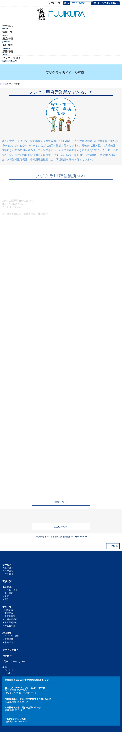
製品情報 (7, 40)
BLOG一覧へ (61, 526)
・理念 (5, 599)
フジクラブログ (11, 59)
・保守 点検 (7, 570)
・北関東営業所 (9, 619)
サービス (7, 27)
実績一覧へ (61, 502)
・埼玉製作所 (8, 626)
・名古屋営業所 (9, 622)
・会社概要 (7, 593)
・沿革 (5, 596)
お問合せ (6, 656)
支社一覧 (6, 607)
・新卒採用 (7, 639)
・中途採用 (7, 642)
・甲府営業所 (8, 616)
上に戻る (113, 546)
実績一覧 (7, 33)
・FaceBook (7, 670)
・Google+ (7, 673)
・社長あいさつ (9, 590)
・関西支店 (7, 610)
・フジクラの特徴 (10, 636)
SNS (4, 667)
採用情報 (7, 53)
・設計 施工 (7, 567)
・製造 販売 (7, 574)
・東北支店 (7, 613)
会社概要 (7, 46)
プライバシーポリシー (13, 661)
